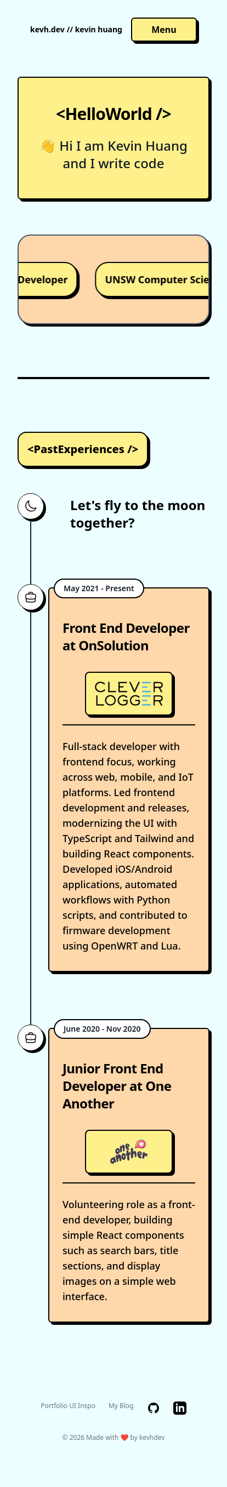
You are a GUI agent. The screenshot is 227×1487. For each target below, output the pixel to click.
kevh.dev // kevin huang (76, 29)
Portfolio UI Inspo (68, 1406)
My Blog (121, 1406)
